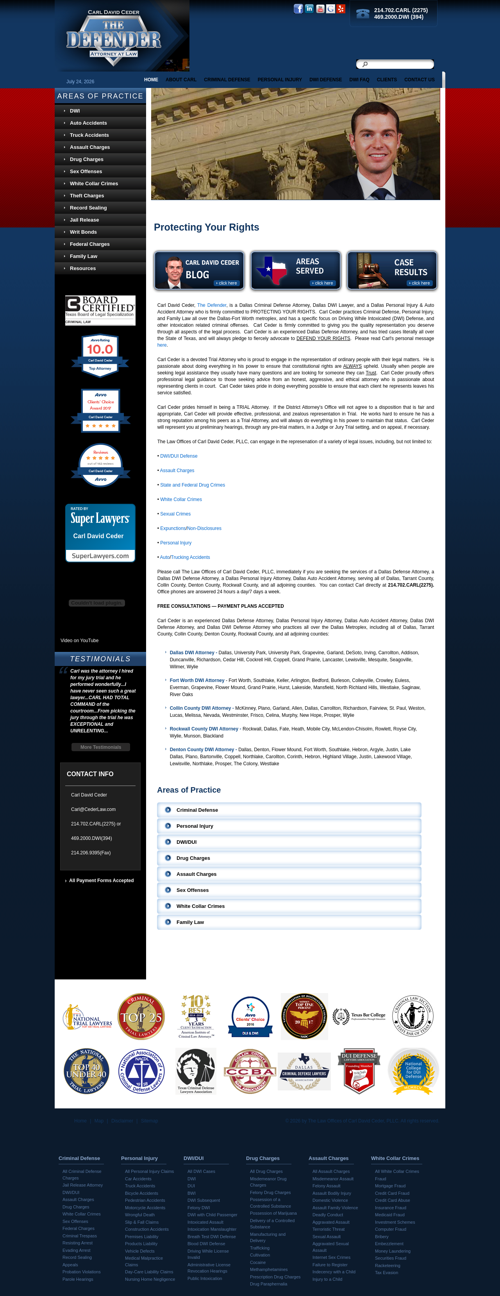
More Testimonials (100, 747)
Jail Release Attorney (82, 1185)
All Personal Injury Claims (149, 1171)
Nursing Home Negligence (150, 1279)
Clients (387, 79)
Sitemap (149, 1121)
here (162, 345)
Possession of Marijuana (273, 1213)
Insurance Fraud (390, 1207)
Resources (83, 268)
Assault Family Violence (335, 1207)
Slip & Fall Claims (142, 1222)
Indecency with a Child (333, 1271)
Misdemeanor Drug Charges (268, 1182)
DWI (75, 111)
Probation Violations (81, 1271)
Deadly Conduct (327, 1214)
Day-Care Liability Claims (149, 1271)
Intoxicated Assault (205, 1222)
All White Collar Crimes (397, 1171)
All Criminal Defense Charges (82, 1174)
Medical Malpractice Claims (144, 1261)
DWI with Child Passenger (213, 1214)
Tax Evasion (386, 1272)
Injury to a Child (327, 1279)
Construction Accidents (147, 1229)
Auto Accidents (88, 123)
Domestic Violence (330, 1200)
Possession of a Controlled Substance (270, 1202)
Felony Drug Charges (270, 1192)
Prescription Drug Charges (275, 1277)
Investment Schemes (395, 1222)
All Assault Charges (331, 1171)
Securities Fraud (390, 1258)
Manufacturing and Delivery (268, 1237)
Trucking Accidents (190, 557)
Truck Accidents (89, 135)
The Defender (211, 305)
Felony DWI (199, 1207)
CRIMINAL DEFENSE (227, 79)
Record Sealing (88, 208)
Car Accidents (138, 1178)
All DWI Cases (201, 1171)
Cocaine (258, 1262)
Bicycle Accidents (141, 1193)
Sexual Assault (326, 1236)
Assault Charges (177, 470)
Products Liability (141, 1243)
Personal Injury (175, 543)
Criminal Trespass (79, 1235)
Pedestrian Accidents (145, 1200)
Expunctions (173, 528)
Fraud (380, 1178)
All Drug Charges (266, 1171)
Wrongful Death (140, 1214)
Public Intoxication (205, 1278)
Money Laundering (393, 1251)
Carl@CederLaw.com (93, 809)
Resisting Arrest (77, 1243)
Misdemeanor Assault (333, 1178)
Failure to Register (330, 1264)
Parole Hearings (77, 1279)
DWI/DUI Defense (178, 456)
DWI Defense (325, 79)
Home (151, 79)
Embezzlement (389, 1243)
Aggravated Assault (331, 1222)
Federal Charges (90, 244)
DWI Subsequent (204, 1200)
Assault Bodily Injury (331, 1193)
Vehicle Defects (140, 1251)
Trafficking (260, 1248)
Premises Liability (142, 1236)
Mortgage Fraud (390, 1185)
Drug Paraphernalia (268, 1284)
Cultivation (260, 1255)
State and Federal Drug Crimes (192, 485)
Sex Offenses (86, 171)
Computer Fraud (390, 1229)
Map (99, 1121)
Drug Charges (87, 159)
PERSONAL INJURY (280, 79)
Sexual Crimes (175, 514)
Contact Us (419, 79)
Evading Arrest (76, 1250)
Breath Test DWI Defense (212, 1236)
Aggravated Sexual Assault (330, 1247)
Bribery (382, 1236)
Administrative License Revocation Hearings (209, 1268)
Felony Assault (326, 1185)
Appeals (70, 1264)
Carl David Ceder (98, 536)
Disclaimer (122, 1121)
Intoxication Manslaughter (212, 1229)
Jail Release (84, 220)
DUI (191, 1185)
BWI (192, 1193)
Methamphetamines (269, 1269)
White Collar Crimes (181, 499)
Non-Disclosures (204, 528)
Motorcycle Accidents (145, 1207)
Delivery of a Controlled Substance (272, 1224)
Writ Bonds (83, 232)
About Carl (181, 79)
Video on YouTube (79, 640)
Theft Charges (87, 196)
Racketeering (387, 1265)
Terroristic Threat (328, 1229)
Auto (165, 557)
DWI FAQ (359, 79)
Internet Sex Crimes (331, 1257)
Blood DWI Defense (206, 1243)
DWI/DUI (70, 1192)
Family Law (83, 256)
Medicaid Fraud (390, 1214)
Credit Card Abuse (392, 1200)
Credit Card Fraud (392, 1193)
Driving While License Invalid (208, 1254)
